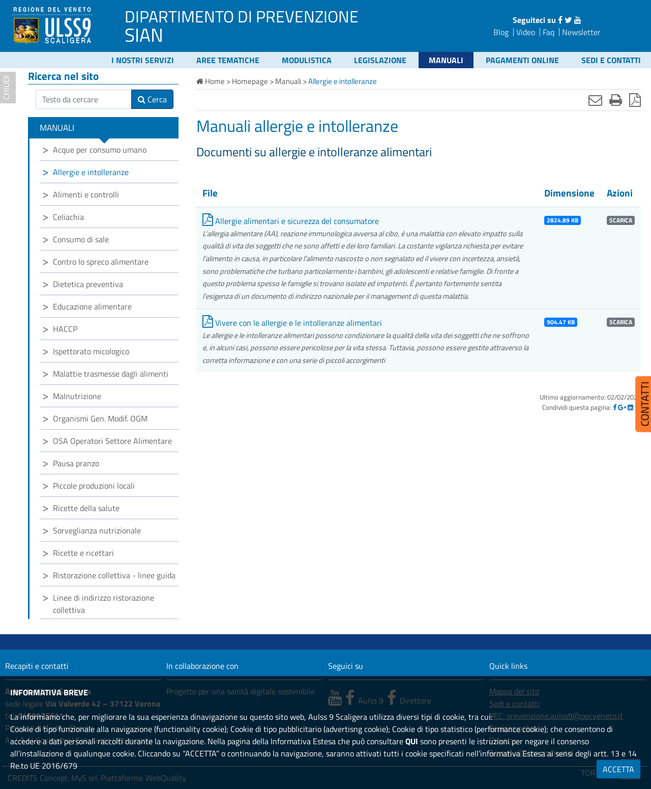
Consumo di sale (81, 239)
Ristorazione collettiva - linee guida (114, 575)
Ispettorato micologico (91, 351)
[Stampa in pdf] (635, 99)
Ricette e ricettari (83, 553)
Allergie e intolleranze (91, 172)
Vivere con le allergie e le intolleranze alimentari (292, 323)
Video (525, 32)
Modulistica (307, 60)
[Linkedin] (630, 407)
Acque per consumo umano (99, 150)
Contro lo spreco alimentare (101, 262)
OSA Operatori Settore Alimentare (112, 441)
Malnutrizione (77, 396)
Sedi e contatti (611, 60)
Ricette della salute (86, 508)
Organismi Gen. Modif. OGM (100, 418)
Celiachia (68, 217)
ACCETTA (618, 769)
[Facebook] (614, 407)
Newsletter (581, 32)
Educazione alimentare (92, 306)
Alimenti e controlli (86, 194)
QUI (411, 741)
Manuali (446, 60)
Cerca (152, 99)
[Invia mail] (595, 99)
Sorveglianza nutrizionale (97, 530)
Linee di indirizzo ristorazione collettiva (103, 603)
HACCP (65, 329)
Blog (501, 32)
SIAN (144, 34)
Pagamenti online (522, 60)
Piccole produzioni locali (94, 486)
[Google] (622, 407)
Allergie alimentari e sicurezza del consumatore (290, 221)
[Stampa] (615, 99)
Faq (548, 32)
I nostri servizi (142, 60)
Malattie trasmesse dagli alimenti (110, 374)
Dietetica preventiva (88, 284)
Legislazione (380, 60)
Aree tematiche (227, 60)
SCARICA (620, 220)
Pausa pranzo (76, 463)
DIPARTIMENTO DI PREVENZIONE (242, 16)
